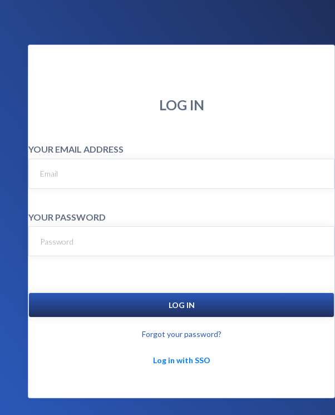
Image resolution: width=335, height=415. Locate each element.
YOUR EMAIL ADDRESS (76, 149)
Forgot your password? (181, 334)
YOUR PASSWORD (67, 217)
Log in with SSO (181, 360)
